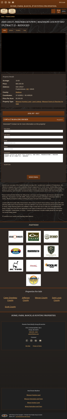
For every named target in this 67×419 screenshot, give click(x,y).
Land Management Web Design (23, 416)
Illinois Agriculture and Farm (33, 406)
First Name (6, 129)
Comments (6, 153)
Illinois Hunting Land (33, 402)
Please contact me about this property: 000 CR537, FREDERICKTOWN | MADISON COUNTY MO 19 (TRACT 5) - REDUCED (33, 158)
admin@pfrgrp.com (33, 334)
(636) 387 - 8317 (33, 113)
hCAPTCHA (6, 165)
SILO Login (62, 2)
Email (5, 141)
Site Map (27, 346)
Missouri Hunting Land (23, 101)
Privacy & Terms (37, 346)
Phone (5, 147)
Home (2, 16)
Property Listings (10, 16)
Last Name (6, 135)
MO (27, 89)
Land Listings (36, 101)
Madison (19, 92)
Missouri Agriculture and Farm (33, 399)
